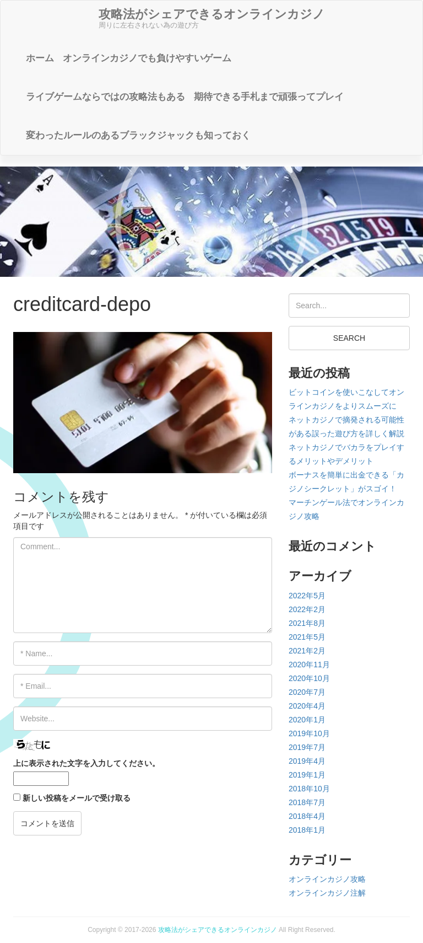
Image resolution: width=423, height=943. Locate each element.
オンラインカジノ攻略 (327, 879)
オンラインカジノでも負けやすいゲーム (147, 58)
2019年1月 (307, 774)
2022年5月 (307, 595)
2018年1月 (307, 830)
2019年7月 (307, 747)
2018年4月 (307, 816)
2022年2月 (307, 609)
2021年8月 (307, 623)
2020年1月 (307, 719)
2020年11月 (309, 664)
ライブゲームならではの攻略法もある (105, 97)
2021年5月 (307, 637)
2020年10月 (309, 678)
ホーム (40, 58)
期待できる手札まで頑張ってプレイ (269, 97)
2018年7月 (307, 802)
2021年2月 (307, 650)
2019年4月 (307, 761)
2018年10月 (309, 788)
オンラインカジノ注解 (327, 892)
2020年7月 (307, 692)
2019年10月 (309, 733)
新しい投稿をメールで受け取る (77, 798)
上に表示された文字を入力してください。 (86, 763)
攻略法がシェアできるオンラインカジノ (217, 930)
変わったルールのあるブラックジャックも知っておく (138, 135)
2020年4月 (307, 705)
